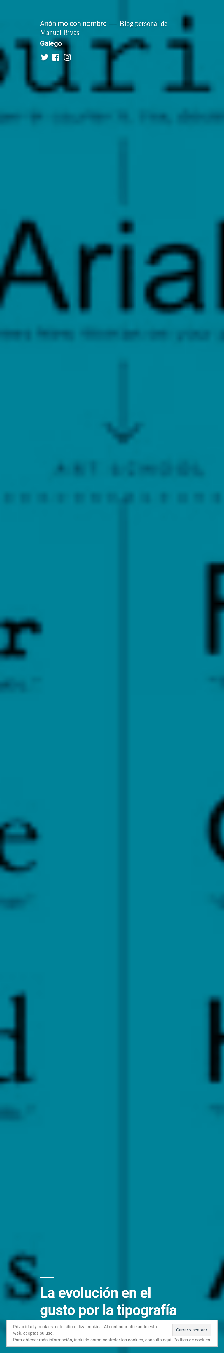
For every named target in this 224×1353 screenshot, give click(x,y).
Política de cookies (192, 1340)
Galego (51, 43)
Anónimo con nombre (73, 23)
